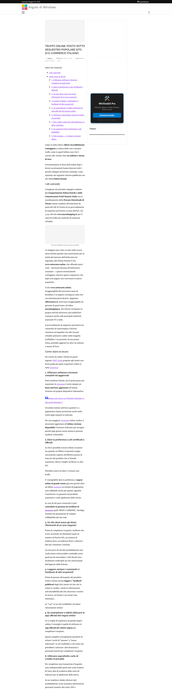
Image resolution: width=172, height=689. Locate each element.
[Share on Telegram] (54, 597)
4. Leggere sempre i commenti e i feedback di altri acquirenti (56, 111)
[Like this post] (40, 597)
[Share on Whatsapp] (51, 597)
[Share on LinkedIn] (47, 597)
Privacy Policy (80, 667)
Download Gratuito (129, 115)
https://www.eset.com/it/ (84, 535)
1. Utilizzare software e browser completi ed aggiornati (53, 99)
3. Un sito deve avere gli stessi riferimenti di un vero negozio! (56, 107)
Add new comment (33, 601)
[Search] (149, 12)
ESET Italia (67, 274)
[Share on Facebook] (42, 597)
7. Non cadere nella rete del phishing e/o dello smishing (54, 122)
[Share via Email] (56, 597)
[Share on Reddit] (49, 597)
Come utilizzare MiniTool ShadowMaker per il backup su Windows (50, 551)
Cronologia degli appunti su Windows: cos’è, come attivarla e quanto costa (91, 563)
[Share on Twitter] (45, 597)
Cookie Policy (92, 667)
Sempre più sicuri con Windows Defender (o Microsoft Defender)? (55, 298)
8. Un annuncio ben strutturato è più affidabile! (50, 126)
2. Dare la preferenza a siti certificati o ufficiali (50, 103)
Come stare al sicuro (37, 96)
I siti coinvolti (34, 92)
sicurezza (54, 277)
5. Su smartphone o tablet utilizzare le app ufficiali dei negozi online (59, 114)
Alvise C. (28, 79)
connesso (38, 607)
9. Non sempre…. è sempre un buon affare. (48, 130)
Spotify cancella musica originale (51, 562)
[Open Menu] (23, 12)
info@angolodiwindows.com (90, 656)
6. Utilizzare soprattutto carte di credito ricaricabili (52, 118)
